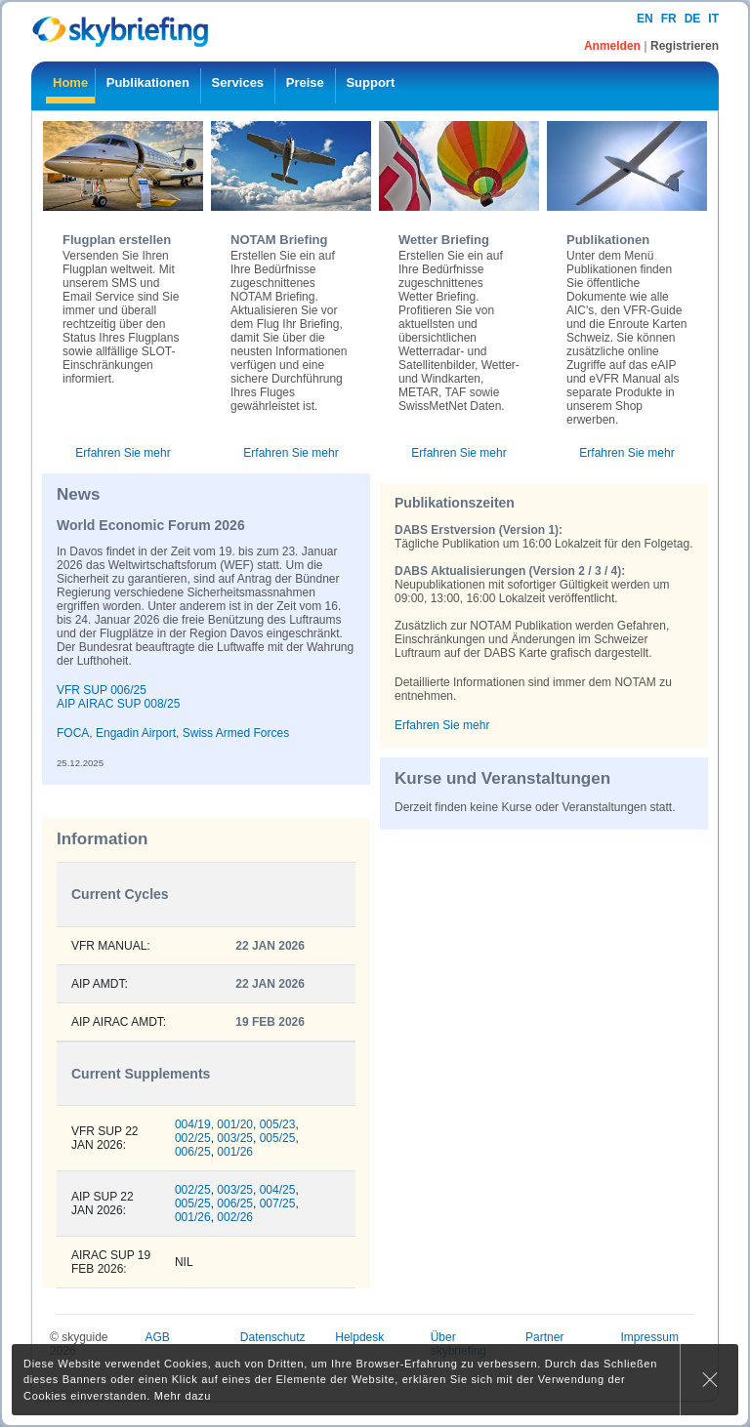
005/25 (278, 1138)
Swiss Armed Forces (236, 733)
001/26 (235, 1152)
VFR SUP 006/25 (101, 690)
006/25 (193, 1152)
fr (669, 18)
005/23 (278, 1124)
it (713, 18)
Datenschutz (273, 1337)
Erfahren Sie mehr (122, 453)
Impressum (650, 1337)
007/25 (278, 1203)
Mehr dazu (182, 1396)
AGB (157, 1337)
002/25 (193, 1138)
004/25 (278, 1190)
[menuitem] (70, 85)
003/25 (235, 1138)
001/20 (235, 1124)
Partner (544, 1337)
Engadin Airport (136, 733)
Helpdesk (359, 1337)
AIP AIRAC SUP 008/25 (118, 704)
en (645, 18)
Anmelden (614, 46)
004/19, (194, 1124)
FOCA (73, 733)
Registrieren (684, 46)
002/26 (235, 1217)
